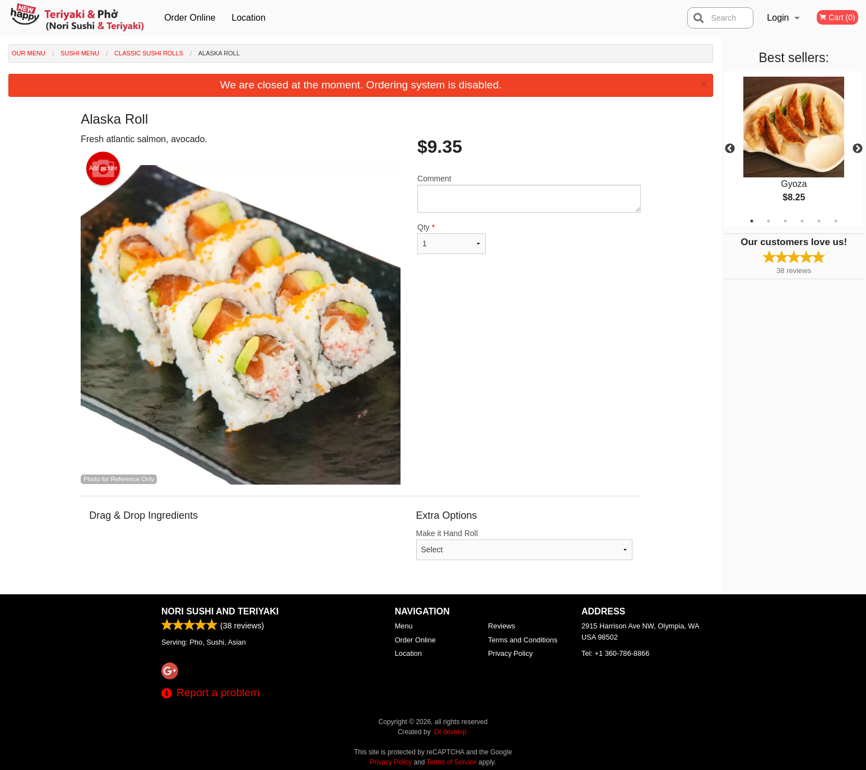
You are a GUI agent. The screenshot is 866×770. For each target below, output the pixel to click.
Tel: (615, 653)
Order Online (190, 17)
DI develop (450, 732)
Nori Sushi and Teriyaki (220, 611)
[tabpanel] (793, 149)
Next (857, 148)
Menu (404, 626)
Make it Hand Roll (524, 544)
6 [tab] (835, 221)
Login (778, 17)
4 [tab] (802, 221)
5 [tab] (819, 221)
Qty (451, 238)
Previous (729, 148)
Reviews (501, 626)
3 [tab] (785, 221)
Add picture (103, 168)
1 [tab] (751, 221)
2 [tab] (768, 221)
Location (249, 17)
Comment (529, 193)
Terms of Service (452, 762)
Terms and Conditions (522, 640)
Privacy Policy (510, 653)
